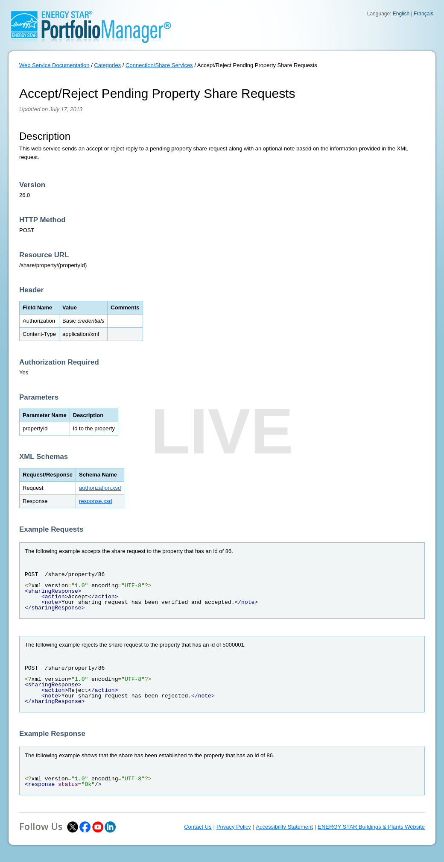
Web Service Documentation (54, 65)
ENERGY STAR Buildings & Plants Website (371, 827)
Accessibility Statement (284, 827)
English (401, 14)
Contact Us (197, 827)
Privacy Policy (233, 827)
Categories (107, 65)
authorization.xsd (100, 488)
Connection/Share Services (159, 65)
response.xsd (95, 501)
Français (423, 14)
